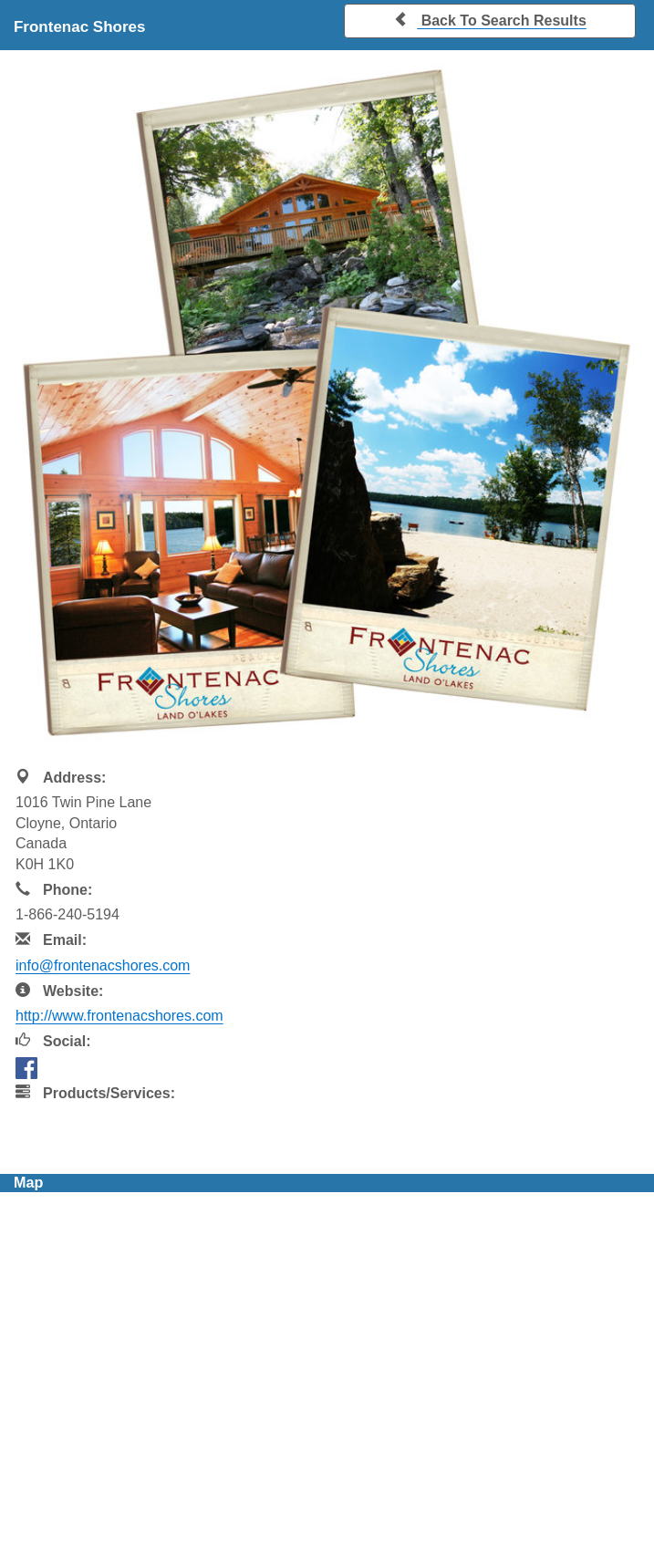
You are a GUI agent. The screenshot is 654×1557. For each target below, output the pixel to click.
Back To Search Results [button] (490, 19)
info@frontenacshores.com (103, 965)
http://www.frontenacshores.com (119, 1015)
